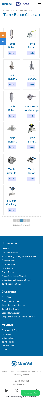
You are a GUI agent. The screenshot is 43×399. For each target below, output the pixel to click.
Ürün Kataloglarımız (9, 260)
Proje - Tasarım (7, 272)
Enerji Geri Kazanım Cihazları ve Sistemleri (18, 317)
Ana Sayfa (6, 10)
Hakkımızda (6, 334)
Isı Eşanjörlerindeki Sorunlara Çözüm (16, 280)
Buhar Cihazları (7, 297)
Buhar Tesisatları (8, 264)
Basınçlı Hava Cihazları (10, 313)
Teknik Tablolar (7, 342)
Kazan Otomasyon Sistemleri (13, 305)
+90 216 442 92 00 (21, 381)
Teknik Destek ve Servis (11, 284)
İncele (11, 53)
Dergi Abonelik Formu (10, 330)
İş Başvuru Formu (8, 338)
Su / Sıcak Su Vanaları (10, 301)
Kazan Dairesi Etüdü (9, 252)
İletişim (4, 350)
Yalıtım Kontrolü (7, 268)
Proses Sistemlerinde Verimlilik (13, 276)
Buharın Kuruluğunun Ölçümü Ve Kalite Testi (18, 256)
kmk (8, 397)
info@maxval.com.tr (21, 384)
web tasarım (15, 397)
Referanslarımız (7, 346)
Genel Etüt (5, 249)
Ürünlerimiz (14, 10)
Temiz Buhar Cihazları (26, 10)
